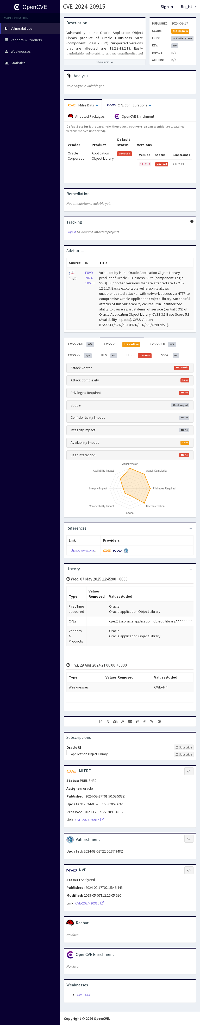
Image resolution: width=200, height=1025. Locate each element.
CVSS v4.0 (81, 344)
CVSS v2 (80, 355)
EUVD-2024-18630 (89, 277)
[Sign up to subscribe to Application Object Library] (183, 754)
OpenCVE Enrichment (134, 116)
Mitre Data (83, 105)
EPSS (139, 355)
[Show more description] (105, 62)
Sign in (167, 6)
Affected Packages (86, 116)
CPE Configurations (129, 105)
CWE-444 (83, 994)
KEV (109, 355)
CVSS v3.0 (163, 344)
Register (188, 6)
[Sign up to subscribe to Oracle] (183, 747)
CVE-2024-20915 (84, 6)
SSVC (170, 355)
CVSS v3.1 (122, 344)
